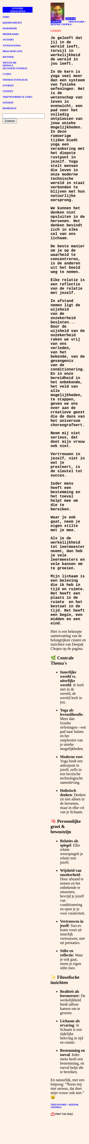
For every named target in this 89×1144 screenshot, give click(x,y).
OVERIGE (8, 85)
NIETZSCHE (9, 62)
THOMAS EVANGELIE (15, 79)
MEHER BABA (11, 34)
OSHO (6, 17)
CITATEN (8, 91)
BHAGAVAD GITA (12, 51)
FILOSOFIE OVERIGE (15, 68)
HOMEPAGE (10, 108)
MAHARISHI (10, 28)
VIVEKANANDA (12, 45)
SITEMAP (8, 102)
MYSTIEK (8, 57)
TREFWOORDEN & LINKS (17, 97)
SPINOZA (8, 65)
